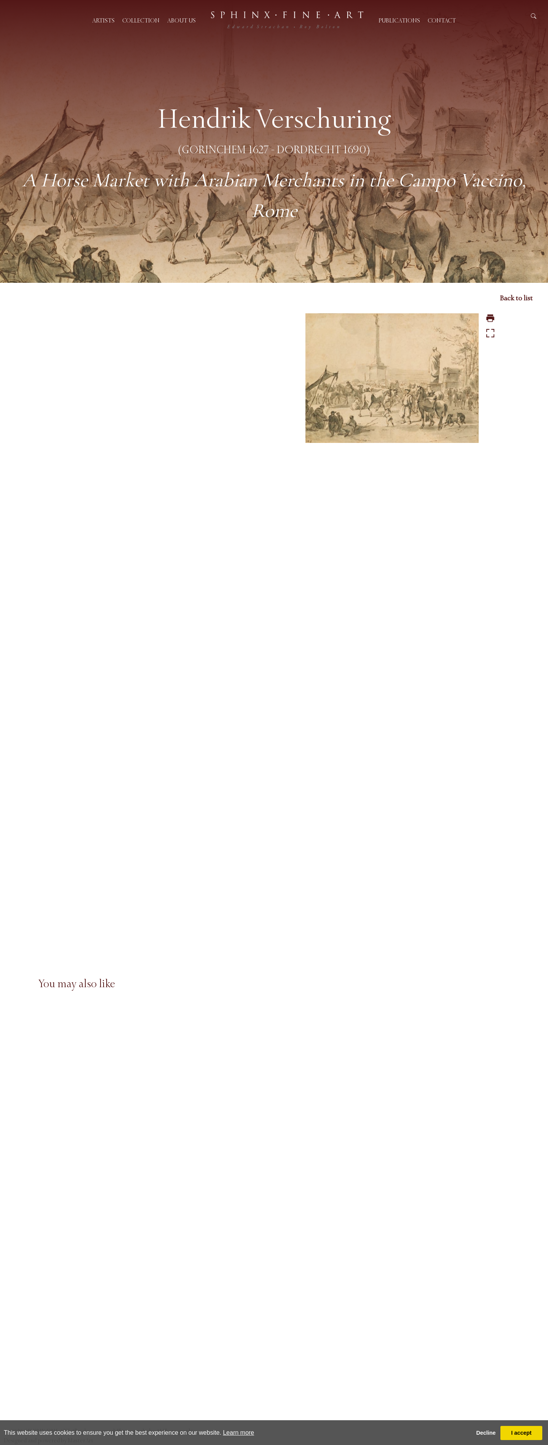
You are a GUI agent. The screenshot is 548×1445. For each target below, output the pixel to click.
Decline (485, 1433)
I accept (521, 1433)
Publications (399, 20)
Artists (103, 20)
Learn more (238, 1432)
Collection (141, 20)
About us (181, 20)
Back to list (516, 298)
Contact (442, 20)
